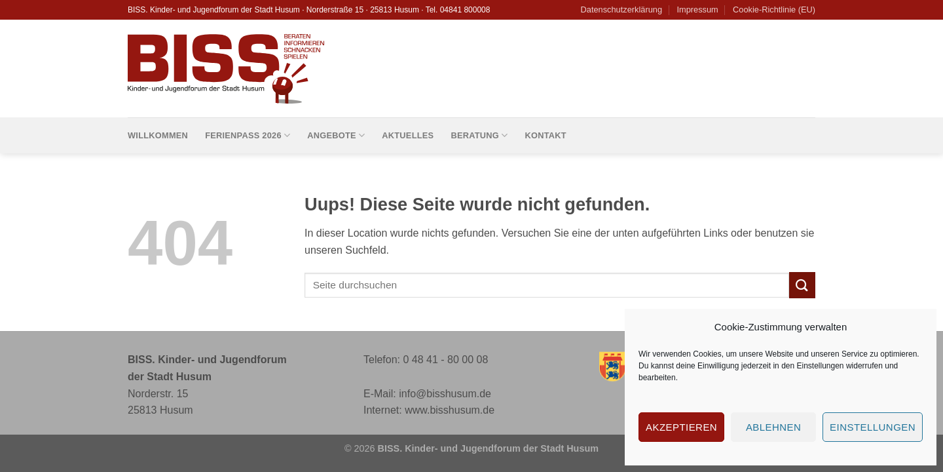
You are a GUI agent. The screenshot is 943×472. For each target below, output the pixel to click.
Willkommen (158, 135)
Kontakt (545, 135)
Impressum (697, 9)
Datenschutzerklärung (621, 9)
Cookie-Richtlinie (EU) (774, 9)
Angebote (336, 135)
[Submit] (802, 285)
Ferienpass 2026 (247, 135)
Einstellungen (819, 365)
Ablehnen (773, 427)
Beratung (479, 135)
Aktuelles (408, 135)
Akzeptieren (681, 427)
